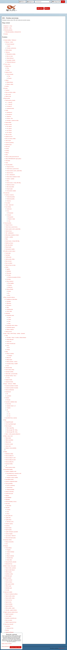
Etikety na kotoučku (9, 541)
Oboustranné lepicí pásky (10, 537)
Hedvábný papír (8, 575)
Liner (9, 220)
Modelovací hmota (10, 184)
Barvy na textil (8, 261)
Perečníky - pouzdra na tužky (13, 120)
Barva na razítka (8, 620)
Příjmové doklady (10, 555)
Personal (8, 399)
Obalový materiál (7, 577)
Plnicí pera (7, 146)
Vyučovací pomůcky (9, 142)
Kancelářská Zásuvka (12, 475)
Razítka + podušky (10, 178)
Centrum (8, 509)
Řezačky (7, 630)
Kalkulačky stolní (10, 315)
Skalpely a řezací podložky (10, 448)
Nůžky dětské (8, 438)
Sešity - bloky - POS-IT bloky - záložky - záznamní (14, 333)
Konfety (7, 86)
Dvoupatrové (9, 114)
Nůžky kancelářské (9, 440)
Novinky (6, 88)
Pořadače (7, 397)
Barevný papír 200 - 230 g (12, 431)
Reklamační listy (8, 563)
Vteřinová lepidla (8, 533)
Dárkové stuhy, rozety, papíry (10, 565)
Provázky (7, 590)
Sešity (6, 335)
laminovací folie (10, 628)
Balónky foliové (8, 72)
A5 (8, 411)
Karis (8, 365)
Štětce (8, 180)
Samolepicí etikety (8, 539)
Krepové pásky (8, 527)
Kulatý (8, 70)
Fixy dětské (7, 202)
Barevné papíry (8, 425)
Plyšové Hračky (10, 289)
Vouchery (7, 90)
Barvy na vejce (10, 56)
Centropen (9, 214)
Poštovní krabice (8, 581)
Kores (8, 210)
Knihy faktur (9, 559)
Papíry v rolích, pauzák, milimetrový (12, 433)
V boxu (8, 377)
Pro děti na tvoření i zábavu (9, 251)
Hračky (6, 267)
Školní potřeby (7, 98)
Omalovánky (8, 253)
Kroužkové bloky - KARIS (12, 363)
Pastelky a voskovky (9, 194)
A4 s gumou (9, 126)
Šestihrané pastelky (11, 198)
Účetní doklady (8, 547)
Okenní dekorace (10, 58)
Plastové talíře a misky (10, 598)
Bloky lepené (9, 359)
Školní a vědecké (10, 329)
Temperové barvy (10, 166)
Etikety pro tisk (8, 331)
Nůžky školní (8, 442)
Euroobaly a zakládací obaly (11, 401)
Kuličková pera (8, 144)
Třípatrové (9, 116)
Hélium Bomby (10, 82)
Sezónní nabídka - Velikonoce (10, 40)
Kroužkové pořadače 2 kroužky (11, 385)
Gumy (6, 162)
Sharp (9, 323)
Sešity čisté (9, 341)
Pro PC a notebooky (11, 485)
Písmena (9, 78)
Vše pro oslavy (7, 64)
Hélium (6, 80)
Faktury (8, 553)
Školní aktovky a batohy (10, 100)
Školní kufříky (8, 122)
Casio (9, 321)
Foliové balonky (10, 74)
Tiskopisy (6, 545)
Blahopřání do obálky (11, 54)
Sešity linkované (10, 339)
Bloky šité (9, 357)
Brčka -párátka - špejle (10, 608)
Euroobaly (9, 403)
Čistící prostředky (9, 483)
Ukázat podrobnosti (5, 646)
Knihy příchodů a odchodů (10, 561)
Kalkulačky (7, 313)
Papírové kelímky (9, 606)
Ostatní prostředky (10, 489)
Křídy (6, 154)
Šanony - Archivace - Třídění (10, 383)
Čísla (8, 68)
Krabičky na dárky (9, 573)
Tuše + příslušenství (11, 174)
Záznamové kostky (9, 381)
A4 (7, 409)
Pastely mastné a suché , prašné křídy (14, 170)
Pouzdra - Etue (10, 118)
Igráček (8, 269)
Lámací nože (8, 446)
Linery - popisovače (9, 204)
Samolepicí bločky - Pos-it (10, 375)
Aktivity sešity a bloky (10, 259)
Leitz (8, 511)
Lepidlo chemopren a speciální (11, 531)
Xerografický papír (9, 421)
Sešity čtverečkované (11, 343)
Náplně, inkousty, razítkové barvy (11, 612)
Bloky (6, 351)
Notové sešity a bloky (9, 369)
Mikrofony (9, 303)
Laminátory (7, 626)
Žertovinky (9, 273)
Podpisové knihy (8, 379)
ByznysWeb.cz (62, 648)
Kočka (9, 291)
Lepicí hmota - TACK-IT (10, 535)
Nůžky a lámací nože (8, 436)
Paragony (9, 549)
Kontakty (6, 33)
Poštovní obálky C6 (9, 455)
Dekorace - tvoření (9, 42)
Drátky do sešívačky (9, 491)
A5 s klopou (9, 132)
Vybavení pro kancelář (8, 624)
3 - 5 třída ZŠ (9, 104)
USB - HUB (9, 311)
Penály (6, 110)
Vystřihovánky (8, 257)
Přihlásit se (22, 1)
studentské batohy (10, 108)
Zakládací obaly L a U (11, 405)
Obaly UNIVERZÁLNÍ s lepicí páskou (13, 158)
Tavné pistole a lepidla (11, 190)
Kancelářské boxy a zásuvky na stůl (14, 473)
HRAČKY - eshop (8, 27)
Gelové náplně (8, 616)
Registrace (30, 1)
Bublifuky (9, 271)
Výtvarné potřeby (8, 164)
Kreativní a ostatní (9, 444)
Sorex (6, 543)
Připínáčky (7, 499)
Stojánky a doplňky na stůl (10, 471)
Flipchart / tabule (11, 218)
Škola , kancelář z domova (9, 297)
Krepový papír (10, 188)
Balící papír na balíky (9, 584)
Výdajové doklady (10, 551)
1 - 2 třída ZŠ (9, 102)
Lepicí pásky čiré (8, 515)
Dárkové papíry (8, 571)
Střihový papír (8, 585)
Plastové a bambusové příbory (11, 594)
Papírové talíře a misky (10, 596)
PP (7, 393)
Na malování (6, 192)
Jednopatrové (9, 112)
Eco (9, 347)
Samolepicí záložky (9, 371)
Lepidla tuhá (7, 517)
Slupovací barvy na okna (10, 265)
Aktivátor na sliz (10, 521)
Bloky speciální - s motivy (12, 361)
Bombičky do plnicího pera (10, 618)
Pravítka (7, 148)
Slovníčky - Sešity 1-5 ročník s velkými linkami (16, 337)
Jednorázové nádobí (8, 592)
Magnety (7, 495)
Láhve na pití (8, 94)
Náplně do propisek (9, 614)
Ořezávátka (7, 160)
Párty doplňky (11, 283)
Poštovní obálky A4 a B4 (10, 459)
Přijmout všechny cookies (15, 647)
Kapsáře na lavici (8, 136)
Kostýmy (10, 285)
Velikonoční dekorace (11, 62)
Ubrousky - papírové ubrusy (11, 610)
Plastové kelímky (8, 604)
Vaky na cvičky (8, 134)
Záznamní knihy (8, 367)
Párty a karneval (10, 281)
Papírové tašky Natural (10, 569)
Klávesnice (9, 305)
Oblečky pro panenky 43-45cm (14, 277)
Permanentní (10, 212)
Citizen (9, 319)
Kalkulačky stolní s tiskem (12, 325)
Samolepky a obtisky (11, 60)
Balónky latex (8, 66)
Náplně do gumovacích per (10, 622)
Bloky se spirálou (10, 353)
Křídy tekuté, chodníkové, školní (13, 176)
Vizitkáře (8, 407)
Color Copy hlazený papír (10, 423)
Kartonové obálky (9, 463)
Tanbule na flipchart (9, 632)
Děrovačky (7, 503)
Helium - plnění (10, 84)
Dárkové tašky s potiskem (10, 567)
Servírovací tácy (8, 600)
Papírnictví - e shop (8, 25)
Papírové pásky (8, 529)
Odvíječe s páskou (9, 523)
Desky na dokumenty (9, 389)
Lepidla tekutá (8, 519)
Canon (9, 317)
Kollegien (10, 355)
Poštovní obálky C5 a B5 (10, 457)
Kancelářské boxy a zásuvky (11, 417)
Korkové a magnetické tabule (11, 481)
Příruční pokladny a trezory (10, 501)
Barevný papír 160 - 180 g (12, 429)
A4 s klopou (9, 130)
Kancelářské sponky (9, 479)
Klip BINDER (8, 497)
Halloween (10, 287)
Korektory (7, 525)
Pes (8, 293)
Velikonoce (7, 52)
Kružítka (7, 150)
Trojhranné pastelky (11, 196)
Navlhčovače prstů (9, 493)
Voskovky (9, 200)
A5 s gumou (9, 128)
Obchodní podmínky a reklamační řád (13, 31)
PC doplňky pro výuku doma (11, 299)
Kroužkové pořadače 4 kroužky (11, 387)
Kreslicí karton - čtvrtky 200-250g (14, 182)
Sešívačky (7, 507)
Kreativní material (10, 44)
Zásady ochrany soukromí (6, 643)
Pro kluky (9, 279)
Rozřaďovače (8, 391)
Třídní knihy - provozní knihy (11, 373)
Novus (8, 513)
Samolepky (7, 255)
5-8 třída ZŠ (9, 106)
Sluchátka (9, 301)
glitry (9, 46)
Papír (5, 419)
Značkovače (9, 208)
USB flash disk (10, 309)
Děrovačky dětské (10, 186)
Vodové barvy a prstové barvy (13, 168)
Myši (8, 307)
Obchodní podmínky (8, 29)
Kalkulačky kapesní (11, 327)
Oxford (8, 349)
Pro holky (9, 275)
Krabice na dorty (8, 579)
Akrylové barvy (10, 172)
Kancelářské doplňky (8, 469)
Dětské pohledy (8, 50)
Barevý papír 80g (10, 427)
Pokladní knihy (10, 557)
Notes (8, 345)
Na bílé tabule (9, 487)
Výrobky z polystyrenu (11, 48)
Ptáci (9, 295)
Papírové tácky (8, 602)
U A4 (9, 415)
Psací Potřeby (8, 206)
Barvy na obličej (8, 263)
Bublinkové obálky (9, 453)
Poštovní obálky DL (9, 461)
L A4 (9, 413)
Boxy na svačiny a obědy (10, 92)
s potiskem (9, 395)
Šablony (7, 152)
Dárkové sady (8, 96)
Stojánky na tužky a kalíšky (12, 477)
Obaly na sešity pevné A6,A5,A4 (12, 156)
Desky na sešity (8, 124)
